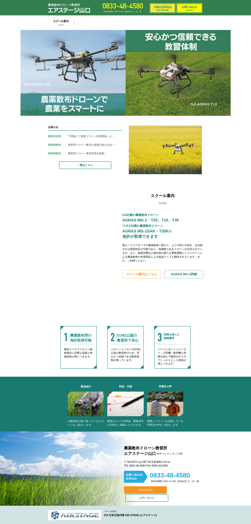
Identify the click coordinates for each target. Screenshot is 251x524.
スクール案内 (61, 23)
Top (243, 516)
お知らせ (138, 23)
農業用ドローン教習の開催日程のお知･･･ (92, 144)
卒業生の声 (164, 23)
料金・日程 (113, 23)
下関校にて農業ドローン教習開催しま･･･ (92, 136)
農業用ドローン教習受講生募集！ (87, 153)
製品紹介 (87, 23)
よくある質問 (190, 23)
